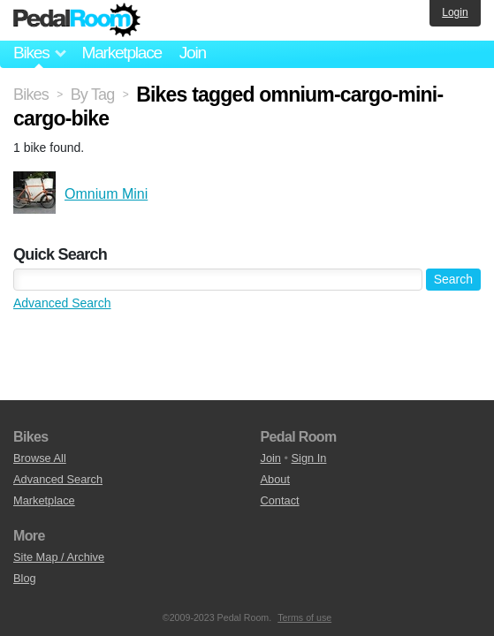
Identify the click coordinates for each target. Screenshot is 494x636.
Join (192, 52)
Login (454, 12)
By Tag (93, 94)
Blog (24, 578)
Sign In (309, 458)
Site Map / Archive (58, 557)
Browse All (39, 458)
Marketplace (121, 52)
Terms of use (304, 617)
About (275, 479)
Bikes (31, 94)
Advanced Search (62, 303)
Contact (280, 500)
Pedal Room (77, 20)
